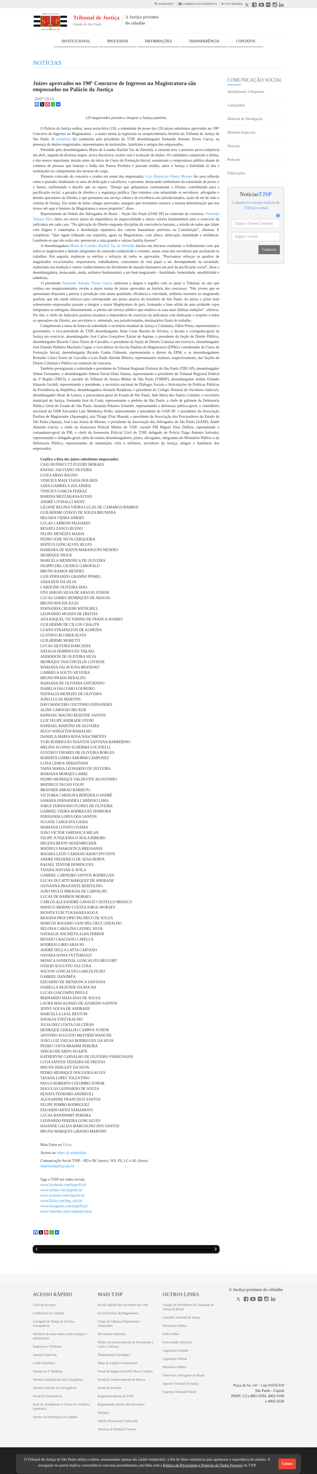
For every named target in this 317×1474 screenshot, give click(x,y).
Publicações (236, 173)
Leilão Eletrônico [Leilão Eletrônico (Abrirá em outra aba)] (44, 1363)
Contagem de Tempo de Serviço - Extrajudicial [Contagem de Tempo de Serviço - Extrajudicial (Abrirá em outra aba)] (54, 1324)
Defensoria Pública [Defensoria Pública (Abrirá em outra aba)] (175, 1326)
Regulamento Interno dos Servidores (121, 1404)
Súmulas (103, 1413)
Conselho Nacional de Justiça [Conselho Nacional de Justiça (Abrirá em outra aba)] (181, 1317)
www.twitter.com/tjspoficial (61, 1190)
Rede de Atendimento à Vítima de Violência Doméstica (61, 1407)
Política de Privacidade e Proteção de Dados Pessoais (203, 1465)
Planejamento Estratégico (114, 1355)
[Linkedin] (273, 1300)
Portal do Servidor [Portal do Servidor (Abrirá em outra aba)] (109, 1388)
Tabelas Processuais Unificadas (118, 1421)
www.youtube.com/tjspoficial (62, 1195)
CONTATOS (246, 41)
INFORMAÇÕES (158, 41)
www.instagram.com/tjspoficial (63, 1206)
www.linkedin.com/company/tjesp (66, 1211)
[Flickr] (260, 1300)
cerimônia (63, 139)
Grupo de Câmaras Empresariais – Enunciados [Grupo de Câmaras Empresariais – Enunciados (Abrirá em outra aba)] (120, 1324)
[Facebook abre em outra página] (254, 5)
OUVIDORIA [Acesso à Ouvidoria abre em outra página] (232, 3)
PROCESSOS (117, 41)
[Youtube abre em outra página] (261, 5)
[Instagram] (266, 1300)
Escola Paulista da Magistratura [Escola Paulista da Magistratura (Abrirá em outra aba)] (118, 1313)
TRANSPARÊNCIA (204, 41)
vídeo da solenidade (71, 1153)
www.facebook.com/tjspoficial (63, 1185)
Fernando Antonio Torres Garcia (87, 283)
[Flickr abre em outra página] (268, 5)
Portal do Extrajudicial (47, 1396)
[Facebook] (246, 1300)
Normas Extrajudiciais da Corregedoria (58, 1379)
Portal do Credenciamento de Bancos (121, 1379)
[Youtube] (253, 1300)
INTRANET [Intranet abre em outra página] (164, 3)
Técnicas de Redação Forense (117, 1429)
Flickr (67, 1145)
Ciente (287, 1464)
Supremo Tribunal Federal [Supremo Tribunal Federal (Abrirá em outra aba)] (179, 1392)
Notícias (233, 146)
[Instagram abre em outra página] (275, 5)
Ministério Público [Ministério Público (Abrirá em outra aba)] (175, 1367)
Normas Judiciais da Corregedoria (55, 1388)
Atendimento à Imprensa (245, 92)
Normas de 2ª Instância (48, 1371)
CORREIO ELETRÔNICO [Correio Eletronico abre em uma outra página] (198, 3)
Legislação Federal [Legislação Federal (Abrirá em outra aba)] (175, 1359)
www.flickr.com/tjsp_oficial (61, 1201)
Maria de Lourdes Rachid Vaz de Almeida (102, 246)
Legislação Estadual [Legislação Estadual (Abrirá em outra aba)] (175, 1350)
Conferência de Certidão (48, 1313)
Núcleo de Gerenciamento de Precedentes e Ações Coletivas (125, 1344)
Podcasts (234, 160)
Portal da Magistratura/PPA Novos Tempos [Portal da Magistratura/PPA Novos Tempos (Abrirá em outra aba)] (125, 1371)
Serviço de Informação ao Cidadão (55, 1417)
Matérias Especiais (241, 132)
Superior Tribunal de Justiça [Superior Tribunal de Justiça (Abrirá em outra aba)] (181, 1383)
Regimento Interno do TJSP (115, 1396)
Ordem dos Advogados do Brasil (183, 1375)
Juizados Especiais (45, 1355)
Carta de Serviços (44, 1305)
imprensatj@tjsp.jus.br (57, 1166)
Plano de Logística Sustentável (117, 1363)
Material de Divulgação (245, 119)
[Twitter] (239, 1300)
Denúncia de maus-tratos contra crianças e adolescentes (60, 1336)
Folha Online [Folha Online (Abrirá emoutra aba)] (171, 1334)
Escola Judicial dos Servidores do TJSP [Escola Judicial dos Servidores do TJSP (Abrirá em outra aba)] (123, 1305)
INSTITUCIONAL (76, 41)
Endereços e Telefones (47, 1346)
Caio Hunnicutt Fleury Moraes (168, 176)
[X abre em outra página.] (247, 5)
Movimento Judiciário (112, 1334)
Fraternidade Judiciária (177, 1342)
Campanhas (236, 105)
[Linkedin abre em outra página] (281, 5)
